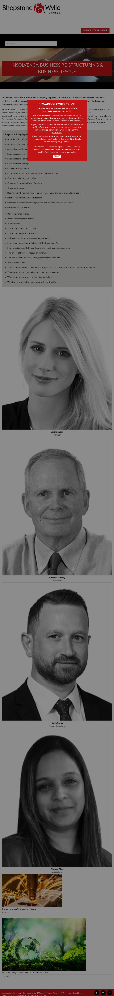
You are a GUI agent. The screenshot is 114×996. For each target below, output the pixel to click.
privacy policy (70, 152)
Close (57, 156)
